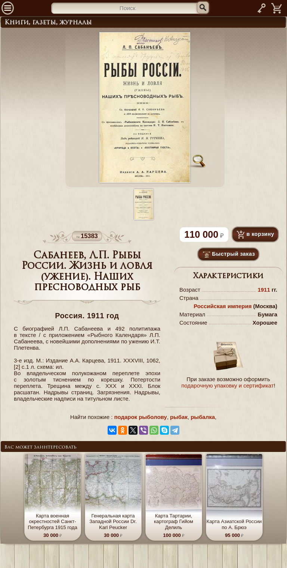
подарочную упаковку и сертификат (227, 385)
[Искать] (203, 7)
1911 (263, 289)
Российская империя (222, 306)
